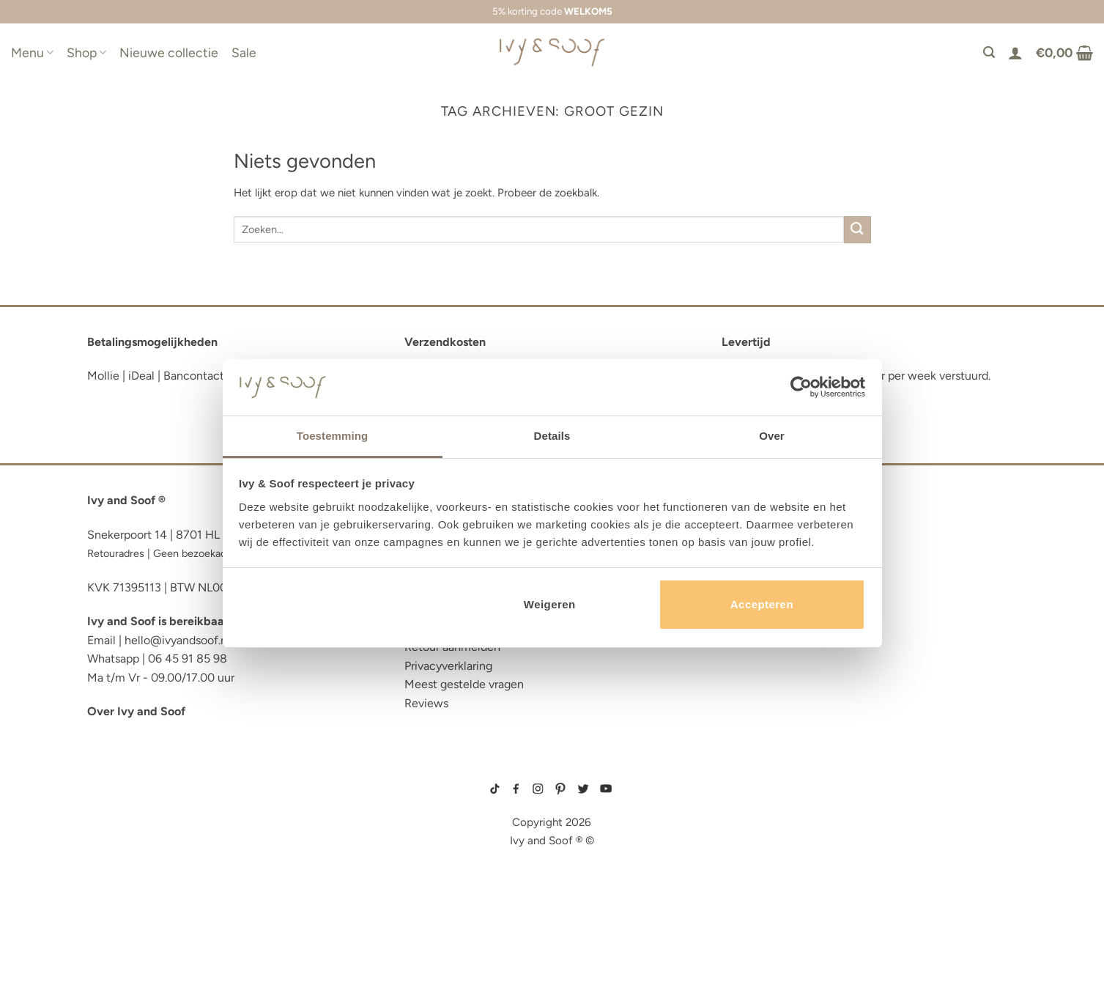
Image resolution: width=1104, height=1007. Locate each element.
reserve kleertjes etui (153, 778)
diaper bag (119, 935)
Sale (243, 52)
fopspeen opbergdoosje (159, 912)
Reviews (426, 703)
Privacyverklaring (448, 666)
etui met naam (129, 957)
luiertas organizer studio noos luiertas (210, 867)
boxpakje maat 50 (745, 801)
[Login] (1015, 53)
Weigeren (550, 604)
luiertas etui (125, 822)
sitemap (552, 768)
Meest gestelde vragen (464, 684)
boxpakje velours (747, 835)
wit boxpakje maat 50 (750, 824)
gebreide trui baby (748, 778)
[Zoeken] (989, 52)
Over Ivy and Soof (136, 711)
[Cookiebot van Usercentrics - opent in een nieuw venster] (801, 387)
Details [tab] (552, 435)
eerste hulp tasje (139, 890)
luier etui (115, 800)
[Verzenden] (857, 229)
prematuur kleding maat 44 (759, 859)
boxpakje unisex (745, 847)
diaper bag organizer (152, 845)
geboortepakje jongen (755, 789)
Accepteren (761, 604)
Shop (86, 52)
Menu (32, 52)
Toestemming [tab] (332, 435)
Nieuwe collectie (168, 52)
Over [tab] (772, 435)
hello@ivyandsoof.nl (177, 640)
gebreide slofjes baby (753, 871)
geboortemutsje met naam (759, 813)
